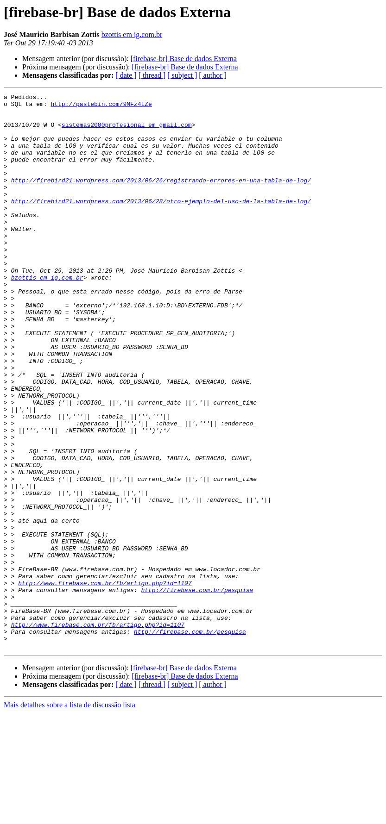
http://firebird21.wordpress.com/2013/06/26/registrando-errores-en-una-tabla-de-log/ (161, 198)
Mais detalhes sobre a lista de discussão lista (69, 816)
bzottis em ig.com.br (132, 34)
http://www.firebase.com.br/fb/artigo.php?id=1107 (104, 681)
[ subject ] (182, 75)
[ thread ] (152, 75)
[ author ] (213, 75)
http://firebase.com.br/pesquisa (197, 690)
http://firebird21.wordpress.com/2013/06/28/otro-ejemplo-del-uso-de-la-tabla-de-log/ (161, 223)
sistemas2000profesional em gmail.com (127, 131)
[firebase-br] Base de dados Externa (184, 58)
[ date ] (125, 75)
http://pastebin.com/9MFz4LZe (101, 106)
